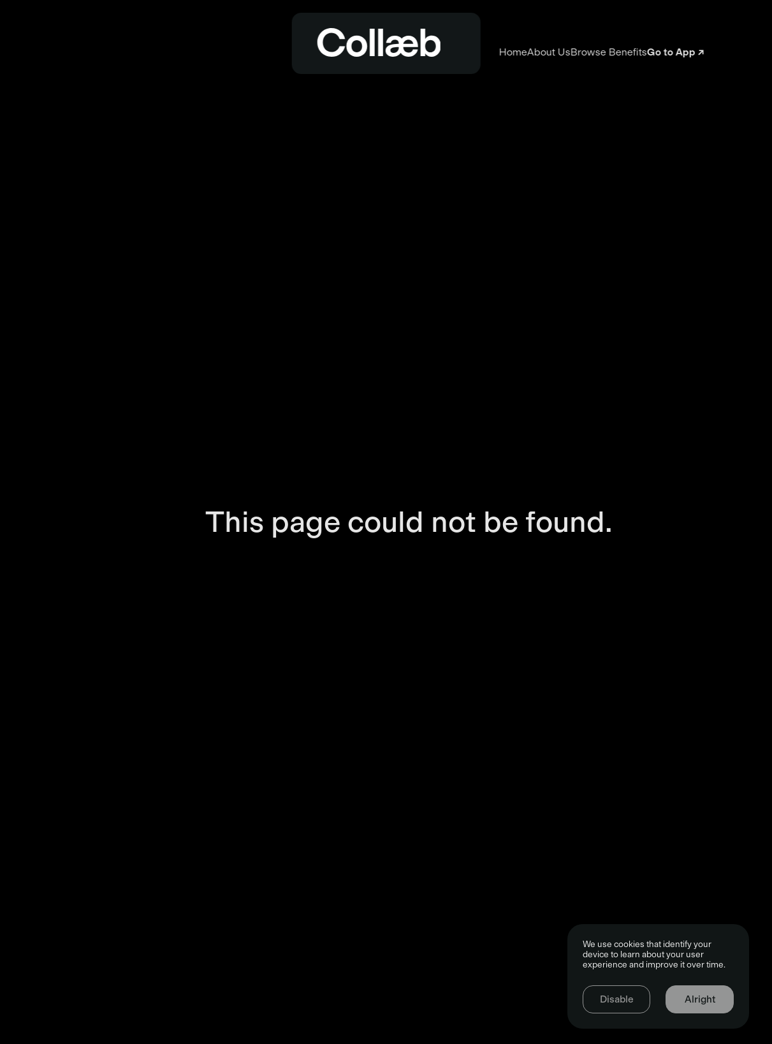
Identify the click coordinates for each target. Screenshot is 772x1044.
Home (245, 52)
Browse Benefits (528, 52)
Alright (700, 999)
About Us (375, 52)
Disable (617, 999)
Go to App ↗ (689, 52)
